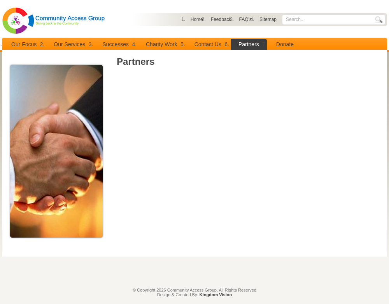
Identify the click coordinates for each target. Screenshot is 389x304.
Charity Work (161, 44)
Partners (248, 44)
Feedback (221, 19)
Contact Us (207, 44)
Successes (115, 44)
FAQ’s (245, 19)
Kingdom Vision (216, 294)
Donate (285, 44)
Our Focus (24, 44)
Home (197, 19)
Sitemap (268, 19)
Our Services (69, 44)
